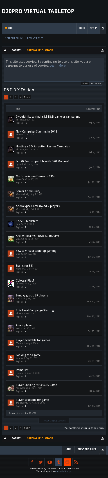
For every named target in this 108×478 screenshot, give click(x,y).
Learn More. (58, 65)
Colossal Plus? (25, 280)
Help (68, 449)
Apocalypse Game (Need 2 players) (38, 206)
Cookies (85, 83)
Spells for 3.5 (24, 265)
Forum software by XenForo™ (54, 469)
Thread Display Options (54, 420)
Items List (22, 370)
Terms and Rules (87, 449)
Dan (18, 224)
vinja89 (19, 254)
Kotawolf (20, 358)
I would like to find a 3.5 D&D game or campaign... (48, 116)
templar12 (21, 373)
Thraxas (20, 120)
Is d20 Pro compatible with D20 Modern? (42, 161)
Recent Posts (35, 38)
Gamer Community (28, 191)
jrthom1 (20, 134)
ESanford (20, 343)
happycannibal (23, 388)
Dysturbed (21, 164)
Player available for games (33, 340)
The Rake (20, 313)
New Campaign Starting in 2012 (36, 131)
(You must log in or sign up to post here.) (84, 428)
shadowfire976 (23, 403)
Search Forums (14, 38)
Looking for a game (28, 355)
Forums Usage (95, 83)
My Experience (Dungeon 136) (35, 176)
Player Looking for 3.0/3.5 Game (36, 385)
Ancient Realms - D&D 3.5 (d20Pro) (38, 236)
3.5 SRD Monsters (27, 221)
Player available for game (32, 400)
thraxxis (20, 283)
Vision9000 (21, 179)
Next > (27, 97)
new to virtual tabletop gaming (36, 250)
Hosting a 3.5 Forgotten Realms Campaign (43, 146)
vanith (19, 298)
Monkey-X (21, 269)
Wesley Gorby (23, 194)
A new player (24, 325)
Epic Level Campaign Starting (35, 310)
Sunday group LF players (32, 295)
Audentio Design (63, 471)
